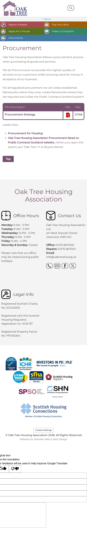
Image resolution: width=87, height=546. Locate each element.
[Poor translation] (15, 469)
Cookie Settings (43, 430)
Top (8, 159)
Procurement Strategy (20, 114)
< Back (46, 19)
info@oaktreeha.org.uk (61, 257)
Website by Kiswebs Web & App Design (43, 439)
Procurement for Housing (25, 133)
